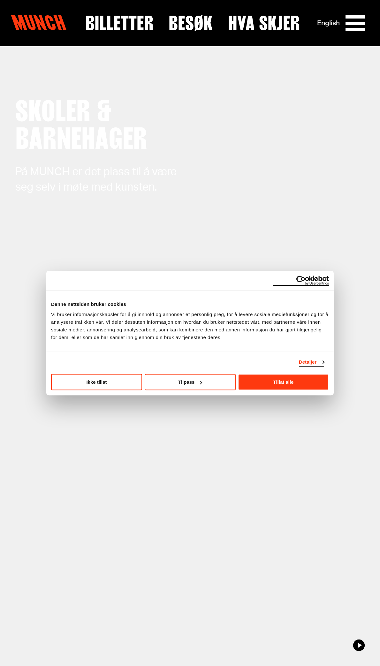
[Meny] (355, 23)
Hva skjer (264, 23)
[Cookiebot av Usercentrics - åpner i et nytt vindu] (301, 281)
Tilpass (190, 382)
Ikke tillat (96, 382)
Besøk (191, 23)
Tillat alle (283, 382)
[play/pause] (359, 645)
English (328, 23)
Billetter (119, 23)
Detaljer (308, 362)
